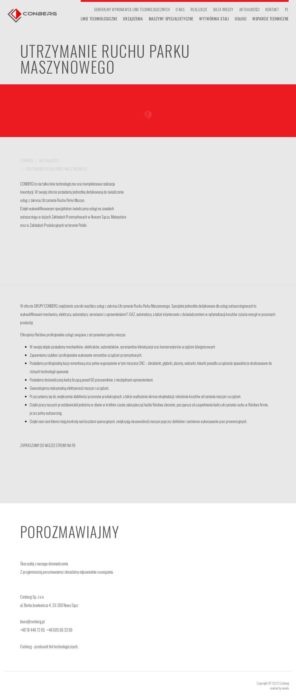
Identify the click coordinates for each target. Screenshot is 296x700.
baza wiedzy (223, 9)
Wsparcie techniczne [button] (270, 19)
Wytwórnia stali (214, 19)
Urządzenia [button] (133, 19)
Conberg (27, 160)
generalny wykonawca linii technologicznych (132, 9)
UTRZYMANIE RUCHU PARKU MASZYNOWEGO (56, 169)
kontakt (272, 9)
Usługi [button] (240, 19)
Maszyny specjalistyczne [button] (171, 19)
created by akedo (279, 688)
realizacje (199, 9)
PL (287, 9)
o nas (180, 9)
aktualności (249, 9)
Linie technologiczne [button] (99, 19)
